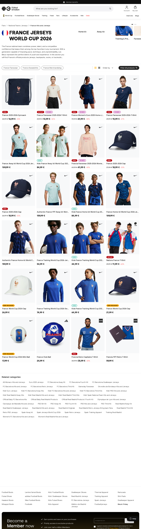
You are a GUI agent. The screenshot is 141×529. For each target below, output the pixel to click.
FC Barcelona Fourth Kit (78, 382)
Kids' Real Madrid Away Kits (13, 395)
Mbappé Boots (8, 504)
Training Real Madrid (114, 412)
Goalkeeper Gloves (33, 15)
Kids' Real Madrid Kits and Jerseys (41, 395)
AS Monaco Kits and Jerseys (14, 382)
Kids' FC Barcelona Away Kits (32, 391)
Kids (82, 15)
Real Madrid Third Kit (125, 408)
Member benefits (70, 2)
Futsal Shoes (7, 496)
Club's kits (129, 16)
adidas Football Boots (33, 496)
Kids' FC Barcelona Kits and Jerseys (62, 391)
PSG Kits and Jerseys (89, 404)
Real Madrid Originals (67, 408)
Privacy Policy (114, 528)
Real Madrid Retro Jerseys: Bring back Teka (96, 408)
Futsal (52, 15)
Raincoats (122, 492)
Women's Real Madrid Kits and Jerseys (53, 417)
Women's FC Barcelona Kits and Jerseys (18, 417)
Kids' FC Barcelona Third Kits (91, 391)
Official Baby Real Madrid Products (44, 399)
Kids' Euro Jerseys (10, 391)
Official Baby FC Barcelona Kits (15, 399)
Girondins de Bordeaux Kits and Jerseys (113, 386)
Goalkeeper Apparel (126, 500)
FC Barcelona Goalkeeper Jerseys (105, 382)
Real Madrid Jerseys (79, 496)
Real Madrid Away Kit (123, 404)
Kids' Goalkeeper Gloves (57, 496)
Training (44, 15)
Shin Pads (122, 496)
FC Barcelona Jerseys (80, 500)
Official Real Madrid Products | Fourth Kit (77, 399)
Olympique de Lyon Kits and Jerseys (111, 399)
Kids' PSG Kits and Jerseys (116, 391)
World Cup (7, 16)
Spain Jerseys (100, 500)
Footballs (28, 504)
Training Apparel (101, 496)
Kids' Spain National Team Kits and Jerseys (99, 395)
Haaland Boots (7, 500)
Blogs (137, 16)
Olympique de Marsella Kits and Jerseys (18, 404)
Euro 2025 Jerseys (36, 382)
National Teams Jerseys (18, 25)
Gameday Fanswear (86, 386)
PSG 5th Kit (42, 404)
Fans (57, 15)
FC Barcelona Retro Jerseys (42, 386)
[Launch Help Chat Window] (133, 518)
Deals (88, 15)
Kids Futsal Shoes (55, 500)
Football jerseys (101, 504)
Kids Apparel (53, 504)
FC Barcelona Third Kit (65, 386)
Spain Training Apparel (93, 412)
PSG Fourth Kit (70, 404)
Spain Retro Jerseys (72, 412)
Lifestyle (65, 15)
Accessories (74, 15)
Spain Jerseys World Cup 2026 (48, 412)
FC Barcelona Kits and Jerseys (15, 386)
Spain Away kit (27, 412)
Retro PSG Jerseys (10, 412)
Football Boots (19, 15)
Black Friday (123, 504)
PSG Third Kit (106, 404)
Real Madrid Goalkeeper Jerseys (15, 408)
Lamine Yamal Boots (33, 492)
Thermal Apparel (101, 492)
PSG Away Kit (56, 404)
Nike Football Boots (32, 500)
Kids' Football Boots (56, 492)
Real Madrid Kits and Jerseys (43, 408)
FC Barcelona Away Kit (56, 382)
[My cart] (135, 8)
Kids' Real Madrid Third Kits (68, 395)
